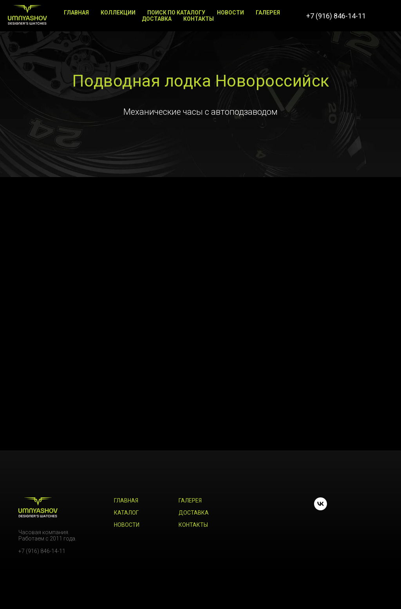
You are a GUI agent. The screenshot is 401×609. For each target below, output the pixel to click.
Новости (230, 12)
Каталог (126, 513)
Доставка (157, 19)
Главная (76, 12)
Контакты (198, 19)
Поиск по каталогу (176, 12)
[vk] (385, 16)
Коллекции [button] (118, 12)
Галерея (268, 12)
